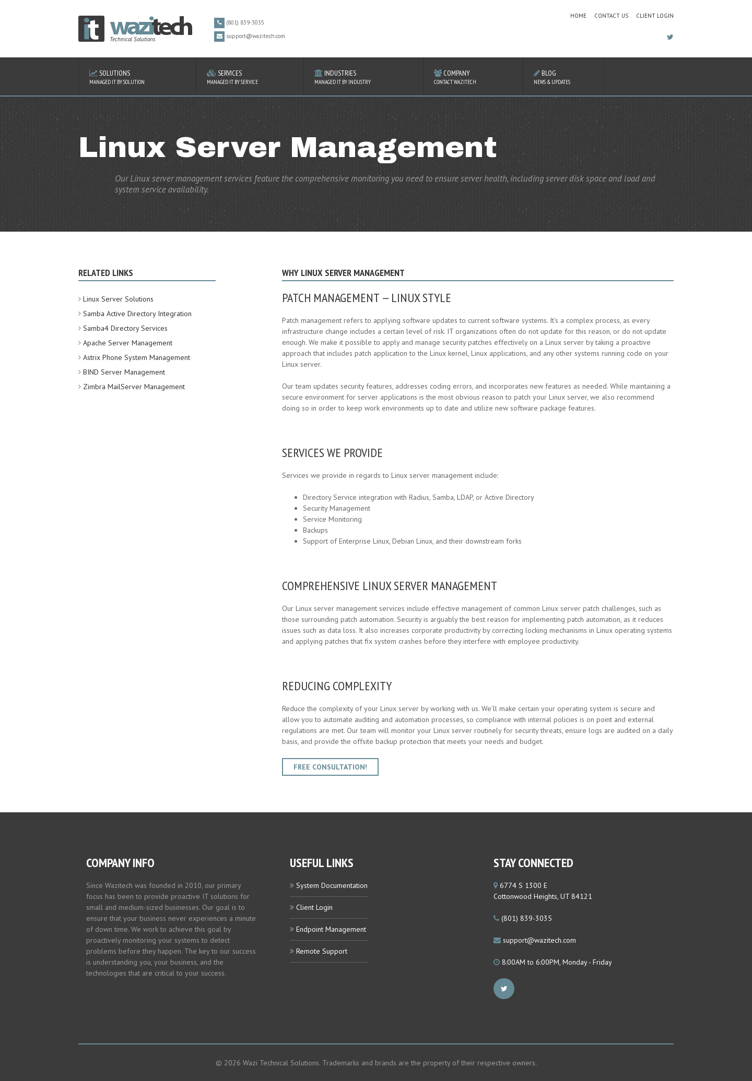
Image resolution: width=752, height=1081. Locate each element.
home (578, 15)
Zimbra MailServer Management (134, 386)
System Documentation (332, 885)
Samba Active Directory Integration (137, 313)
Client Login (655, 15)
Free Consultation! (330, 767)
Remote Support (321, 951)
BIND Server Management (124, 372)
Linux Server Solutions (118, 299)
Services (250, 77)
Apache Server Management (127, 342)
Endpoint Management (331, 929)
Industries (363, 77)
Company (473, 77)
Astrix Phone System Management (136, 357)
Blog (563, 77)
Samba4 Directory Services (125, 328)
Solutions (137, 77)
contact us (611, 15)
